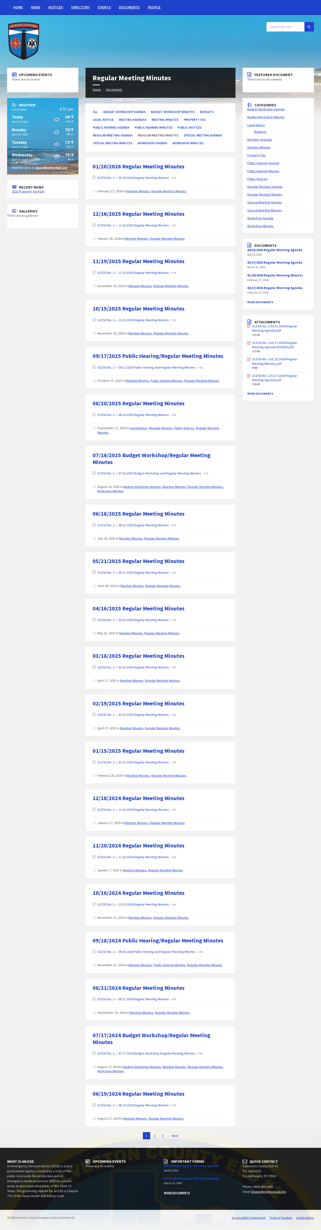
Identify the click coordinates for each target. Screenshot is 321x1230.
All (95, 112)
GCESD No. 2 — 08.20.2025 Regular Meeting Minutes (133, 415)
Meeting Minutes (165, 119)
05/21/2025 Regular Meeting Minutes (139, 561)
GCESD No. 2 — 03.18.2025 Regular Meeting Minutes (133, 667)
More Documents (260, 302)
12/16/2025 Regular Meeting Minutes (139, 213)
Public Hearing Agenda (111, 127)
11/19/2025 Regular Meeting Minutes (139, 261)
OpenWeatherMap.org (51, 168)
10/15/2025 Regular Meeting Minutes (139, 308)
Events (104, 7)
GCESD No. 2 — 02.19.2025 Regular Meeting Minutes (133, 714)
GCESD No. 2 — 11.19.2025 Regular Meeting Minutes (133, 272)
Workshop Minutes (187, 143)
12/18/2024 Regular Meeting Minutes (139, 798)
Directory (80, 7)
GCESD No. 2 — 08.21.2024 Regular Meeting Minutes (133, 999)
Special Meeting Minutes (112, 143)
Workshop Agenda (152, 143)
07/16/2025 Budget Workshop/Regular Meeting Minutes (151, 458)
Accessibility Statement (249, 1218)
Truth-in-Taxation (281, 1218)
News (35, 7)
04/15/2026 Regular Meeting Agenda (191, 1166)
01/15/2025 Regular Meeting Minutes (139, 750)
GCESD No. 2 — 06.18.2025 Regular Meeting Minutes (133, 525)
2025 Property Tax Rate (28, 191)
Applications (305, 1218)
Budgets (207, 112)
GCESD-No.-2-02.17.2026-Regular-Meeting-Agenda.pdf (275, 378)
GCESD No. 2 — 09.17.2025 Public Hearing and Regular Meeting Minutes (146, 367)
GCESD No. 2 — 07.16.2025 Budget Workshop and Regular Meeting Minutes (149, 473)
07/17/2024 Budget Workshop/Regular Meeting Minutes (151, 1039)
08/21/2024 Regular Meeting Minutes (139, 987)
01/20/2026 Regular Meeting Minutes (139, 166)
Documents (129, 7)
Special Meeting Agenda (203, 135)
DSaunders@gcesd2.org (268, 1191)
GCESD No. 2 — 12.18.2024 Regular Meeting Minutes (133, 809)
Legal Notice (103, 119)
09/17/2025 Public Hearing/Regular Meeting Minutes (158, 356)
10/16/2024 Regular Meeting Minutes (139, 893)
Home (18, 7)
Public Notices (190, 127)
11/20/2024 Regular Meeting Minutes (139, 845)
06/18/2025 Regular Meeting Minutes (139, 513)
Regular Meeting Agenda (112, 135)
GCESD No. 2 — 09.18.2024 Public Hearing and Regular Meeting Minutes (146, 952)
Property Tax (195, 119)
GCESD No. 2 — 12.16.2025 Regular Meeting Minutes (133, 225)
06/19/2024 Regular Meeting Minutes (139, 1093)
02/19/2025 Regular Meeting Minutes (139, 703)
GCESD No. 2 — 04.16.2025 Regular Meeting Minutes (133, 620)
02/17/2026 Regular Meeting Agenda (274, 288)
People (154, 7)
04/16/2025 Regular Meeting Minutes (139, 608)
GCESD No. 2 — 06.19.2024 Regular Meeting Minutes (133, 1105)
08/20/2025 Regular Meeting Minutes (139, 403)
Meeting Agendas (132, 119)
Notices (56, 7)
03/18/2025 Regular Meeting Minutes (139, 655)
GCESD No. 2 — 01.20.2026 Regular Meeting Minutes (133, 178)
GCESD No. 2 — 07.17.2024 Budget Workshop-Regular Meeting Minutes (146, 1053)
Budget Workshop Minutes (173, 112)
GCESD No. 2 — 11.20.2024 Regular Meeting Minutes (133, 857)
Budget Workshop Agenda (124, 112)
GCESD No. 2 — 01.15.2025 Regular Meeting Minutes (133, 762)
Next (175, 1136)
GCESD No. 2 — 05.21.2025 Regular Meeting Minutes (133, 572)
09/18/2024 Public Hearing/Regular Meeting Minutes (158, 940)
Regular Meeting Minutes (168, 191)
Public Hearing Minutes (153, 127)
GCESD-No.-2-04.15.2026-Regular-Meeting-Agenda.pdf (275, 328)
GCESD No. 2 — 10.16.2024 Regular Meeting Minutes (133, 904)
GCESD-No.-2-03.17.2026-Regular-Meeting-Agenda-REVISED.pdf (275, 345)
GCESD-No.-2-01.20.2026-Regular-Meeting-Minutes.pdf (275, 361)
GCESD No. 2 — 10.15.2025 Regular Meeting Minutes (133, 320)
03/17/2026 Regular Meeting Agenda (274, 262)
